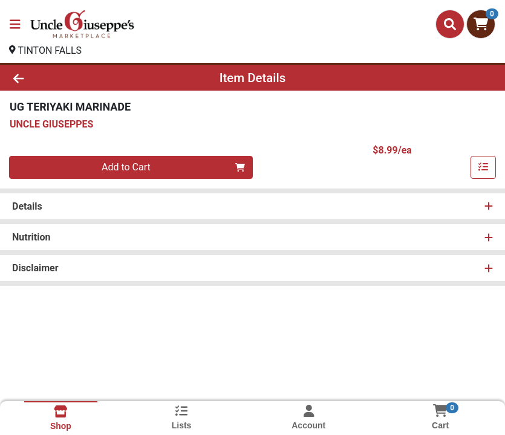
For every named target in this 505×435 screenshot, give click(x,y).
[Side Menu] (15, 24)
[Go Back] (70, 78)
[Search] (450, 24)
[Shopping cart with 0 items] (480, 24)
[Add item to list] (483, 167)
